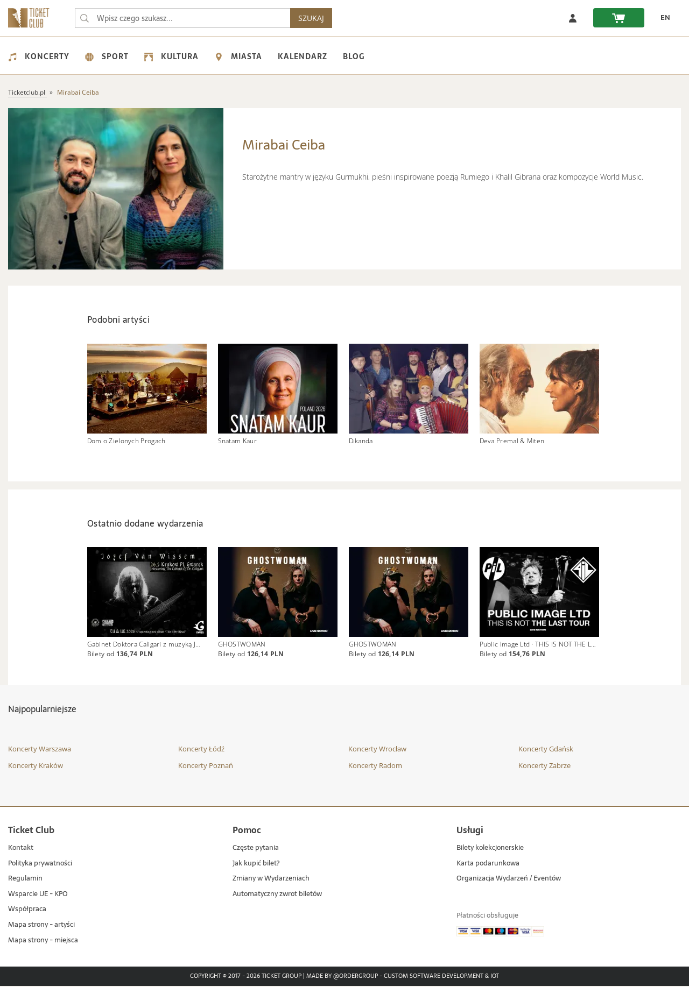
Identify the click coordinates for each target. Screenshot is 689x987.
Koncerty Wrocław (377, 749)
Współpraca (27, 910)
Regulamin (25, 880)
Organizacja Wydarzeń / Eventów (508, 880)
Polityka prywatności (40, 864)
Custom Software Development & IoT (441, 977)
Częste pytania (256, 849)
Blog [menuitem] (353, 56)
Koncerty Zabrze (544, 766)
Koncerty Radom (375, 766)
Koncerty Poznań (205, 766)
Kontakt (20, 849)
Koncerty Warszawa (39, 749)
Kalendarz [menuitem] (302, 56)
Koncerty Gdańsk (545, 749)
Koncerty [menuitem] (38, 56)
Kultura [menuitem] (171, 56)
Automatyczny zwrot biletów (277, 895)
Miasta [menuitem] (238, 56)
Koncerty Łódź (201, 749)
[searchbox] (182, 18)
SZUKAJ (311, 18)
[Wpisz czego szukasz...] (84, 18)
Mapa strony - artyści (41, 926)
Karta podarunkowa (487, 864)
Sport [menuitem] (107, 56)
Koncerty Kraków (35, 766)
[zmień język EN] (662, 17)
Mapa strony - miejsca (43, 941)
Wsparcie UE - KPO (38, 895)
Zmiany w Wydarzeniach (271, 880)
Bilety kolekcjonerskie (490, 849)
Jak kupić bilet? (256, 864)
